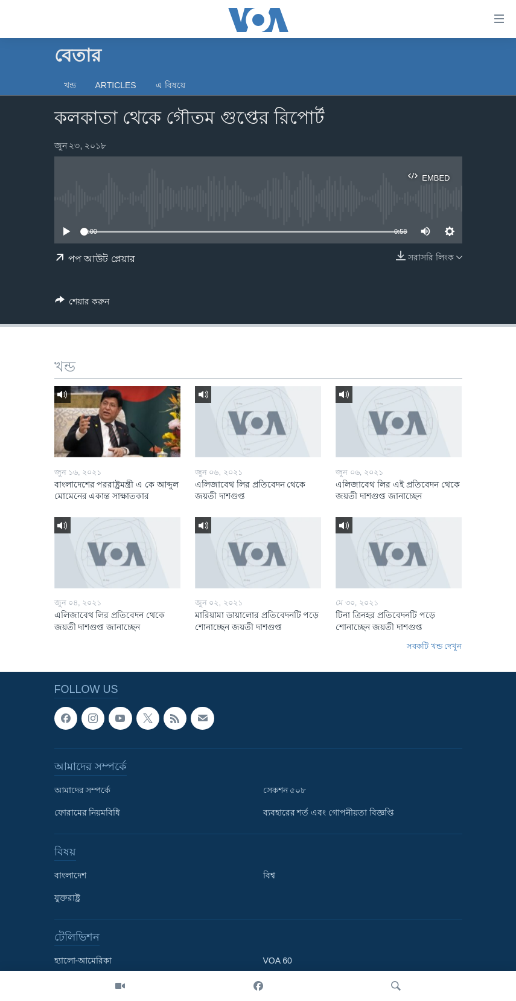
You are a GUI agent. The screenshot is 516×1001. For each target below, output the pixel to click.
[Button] (82, 303)
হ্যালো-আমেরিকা (83, 960)
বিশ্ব (269, 875)
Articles (115, 85)
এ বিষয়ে (170, 85)
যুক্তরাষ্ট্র (67, 898)
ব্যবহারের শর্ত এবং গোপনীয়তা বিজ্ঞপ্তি (329, 812)
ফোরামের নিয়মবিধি (87, 812)
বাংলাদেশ (70, 875)
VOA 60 (277, 960)
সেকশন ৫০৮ (285, 790)
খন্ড (70, 85)
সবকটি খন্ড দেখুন (434, 646)
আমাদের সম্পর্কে (82, 790)
